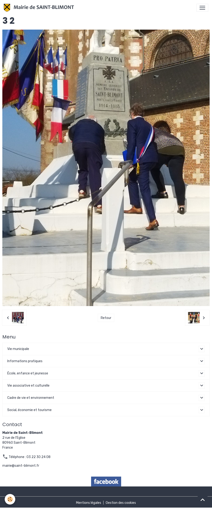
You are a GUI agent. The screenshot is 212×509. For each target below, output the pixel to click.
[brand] (40, 8)
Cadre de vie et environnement (30, 398)
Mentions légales (88, 503)
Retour (106, 318)
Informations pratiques (24, 361)
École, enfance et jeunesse (27, 373)
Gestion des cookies (121, 503)
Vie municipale (18, 349)
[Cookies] (10, 499)
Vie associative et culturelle (28, 386)
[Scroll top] (202, 499)
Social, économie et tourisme (29, 410)
